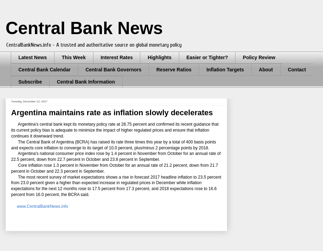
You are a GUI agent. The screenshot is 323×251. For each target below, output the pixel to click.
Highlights (159, 57)
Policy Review (259, 57)
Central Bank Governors (113, 69)
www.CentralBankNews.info (42, 206)
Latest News (32, 57)
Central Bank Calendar (44, 69)
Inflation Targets (225, 69)
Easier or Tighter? (207, 57)
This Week (74, 57)
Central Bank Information (86, 82)
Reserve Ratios (173, 69)
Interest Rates (117, 57)
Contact (297, 69)
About (266, 69)
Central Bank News (84, 28)
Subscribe (30, 82)
